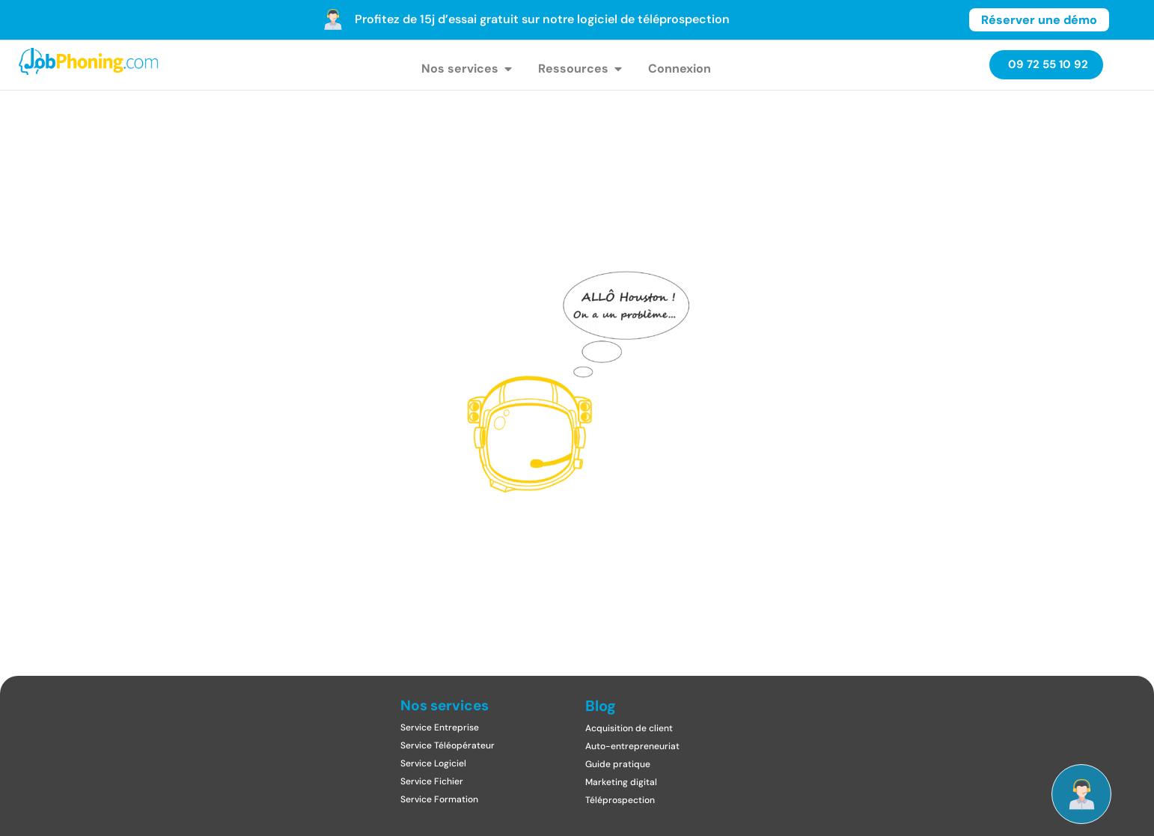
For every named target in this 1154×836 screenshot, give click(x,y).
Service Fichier (431, 781)
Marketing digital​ (621, 782)
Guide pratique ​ (619, 764)
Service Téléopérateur (447, 745)
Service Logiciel (433, 763)
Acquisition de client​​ (629, 728)
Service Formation (439, 799)
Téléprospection (620, 800)
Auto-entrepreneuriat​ (632, 746)
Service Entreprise (439, 727)
